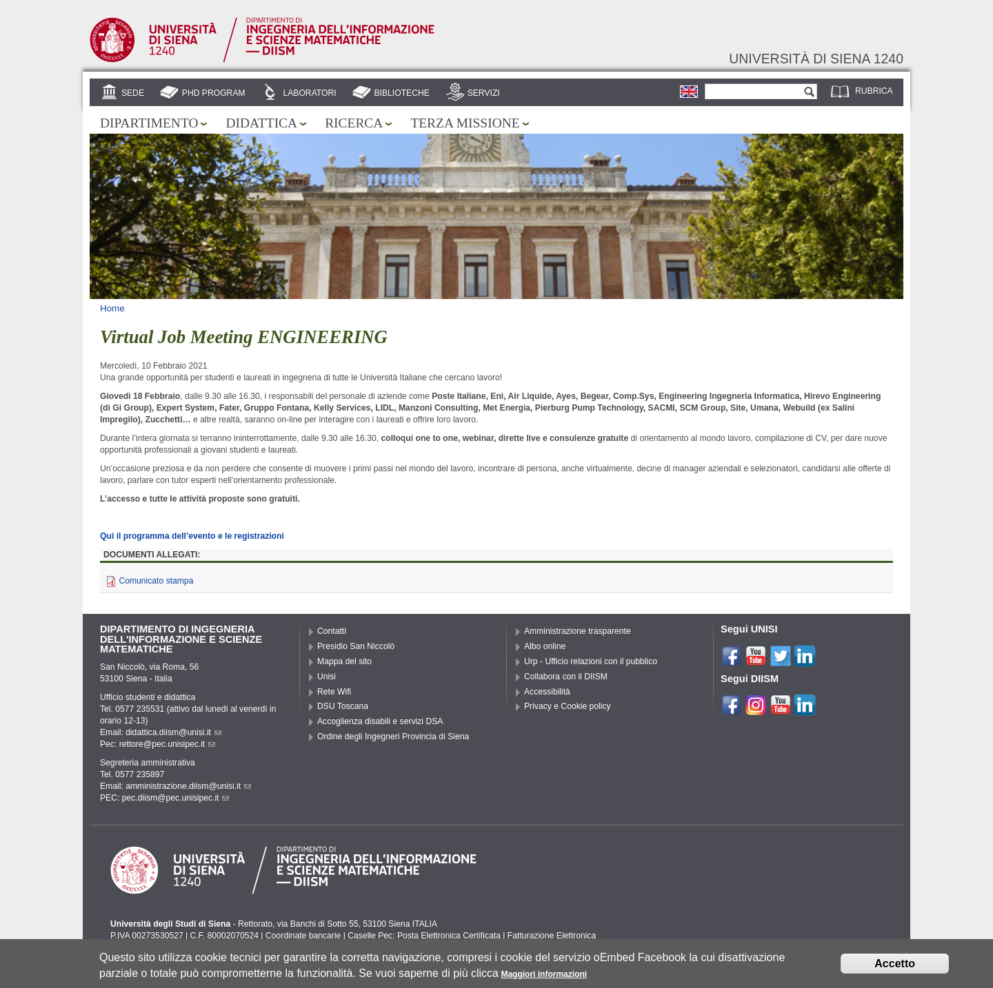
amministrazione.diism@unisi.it (188, 786)
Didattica (261, 123)
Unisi (326, 676)
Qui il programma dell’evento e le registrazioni (192, 536)
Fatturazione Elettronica (552, 935)
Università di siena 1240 (816, 58)
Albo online (544, 646)
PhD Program (213, 93)
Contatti (331, 631)
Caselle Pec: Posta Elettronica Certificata (424, 935)
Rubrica (874, 91)
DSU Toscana (342, 706)
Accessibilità (547, 692)
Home (112, 308)
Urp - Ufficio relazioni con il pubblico (590, 661)
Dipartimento (149, 123)
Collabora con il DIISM (566, 676)
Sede (132, 93)
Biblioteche (401, 93)
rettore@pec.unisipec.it (167, 744)
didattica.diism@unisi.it (173, 732)
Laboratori (309, 93)
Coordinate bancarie (303, 935)
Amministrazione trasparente (577, 631)
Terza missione (464, 123)
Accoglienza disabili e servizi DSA (380, 721)
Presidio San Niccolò (355, 646)
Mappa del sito (344, 661)
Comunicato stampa (156, 581)
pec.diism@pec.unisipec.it (176, 798)
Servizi (484, 93)
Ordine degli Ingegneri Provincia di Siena (393, 736)
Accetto (894, 964)
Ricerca (354, 123)
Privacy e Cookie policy (567, 706)
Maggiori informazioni (544, 975)
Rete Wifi (334, 692)
